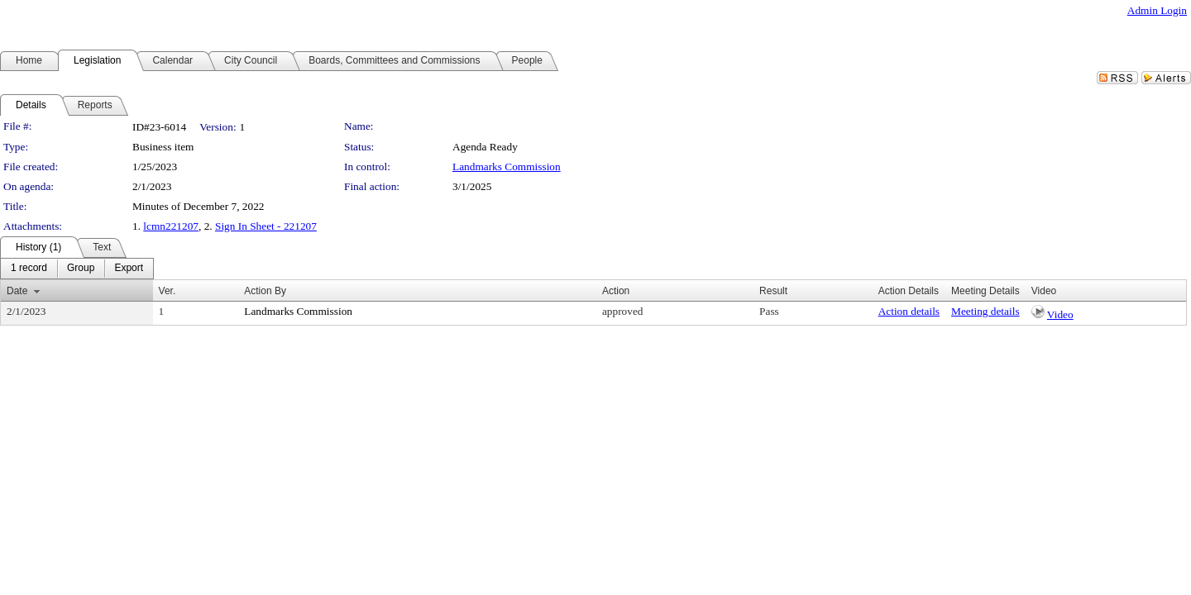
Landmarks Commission (506, 166)
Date (17, 291)
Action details (909, 311)
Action (615, 291)
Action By (265, 291)
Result (773, 291)
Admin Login (1157, 10)
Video (1060, 314)
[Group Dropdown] (80, 268)
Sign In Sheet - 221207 (266, 226)
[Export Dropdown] (128, 268)
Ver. (167, 291)
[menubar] (77, 268)
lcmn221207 (170, 226)
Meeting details (985, 311)
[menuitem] (29, 268)
